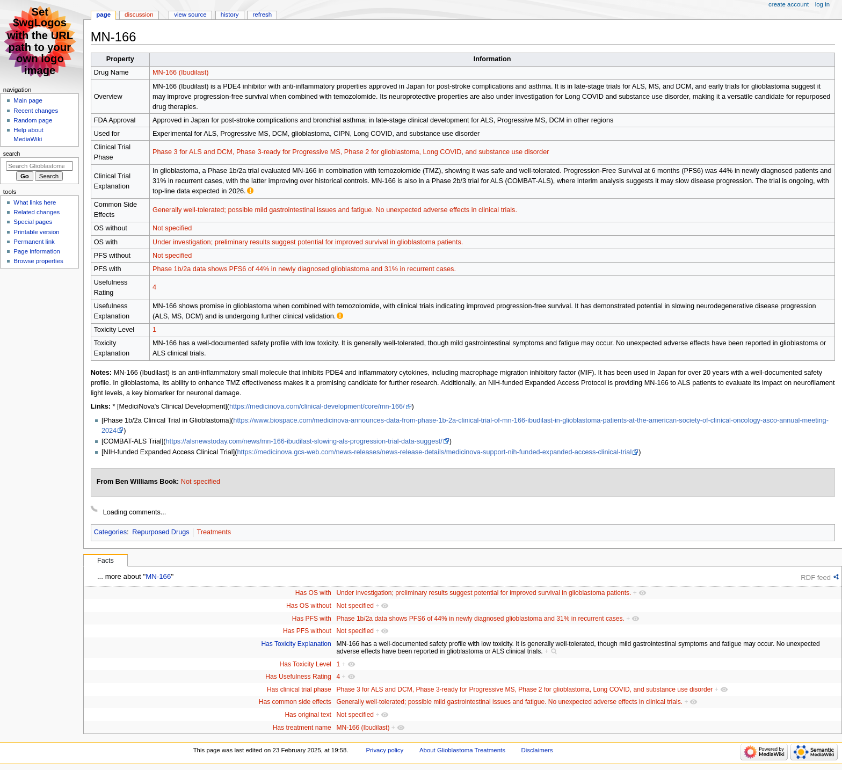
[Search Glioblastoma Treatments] (39, 166)
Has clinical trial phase (299, 689)
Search (11, 153)
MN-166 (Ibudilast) (180, 72)
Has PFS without (307, 631)
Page (103, 14)
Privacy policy (384, 750)
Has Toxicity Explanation (296, 644)
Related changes (36, 212)
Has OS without (308, 605)
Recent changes (35, 110)
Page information (36, 251)
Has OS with (313, 593)
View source (190, 14)
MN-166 (158, 576)
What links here (34, 202)
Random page (32, 120)
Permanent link (33, 241)
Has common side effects (295, 702)
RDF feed (816, 577)
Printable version (36, 232)
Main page (27, 100)
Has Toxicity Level (305, 664)
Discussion (139, 14)
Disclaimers (537, 750)
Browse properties (38, 261)
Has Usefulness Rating (298, 676)
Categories (110, 532)
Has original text (308, 714)
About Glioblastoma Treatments (462, 750)
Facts (105, 560)
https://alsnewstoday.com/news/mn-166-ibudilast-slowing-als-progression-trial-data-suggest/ (304, 441)
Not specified (172, 228)
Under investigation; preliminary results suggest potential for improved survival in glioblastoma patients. (308, 242)
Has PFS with (311, 618)
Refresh (262, 14)
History (230, 14)
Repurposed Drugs (161, 532)
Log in (822, 4)
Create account (788, 4)
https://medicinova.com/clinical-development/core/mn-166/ (317, 406)
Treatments (214, 532)
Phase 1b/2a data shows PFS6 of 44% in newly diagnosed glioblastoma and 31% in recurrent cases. (304, 269)
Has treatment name (302, 727)
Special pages (32, 222)
